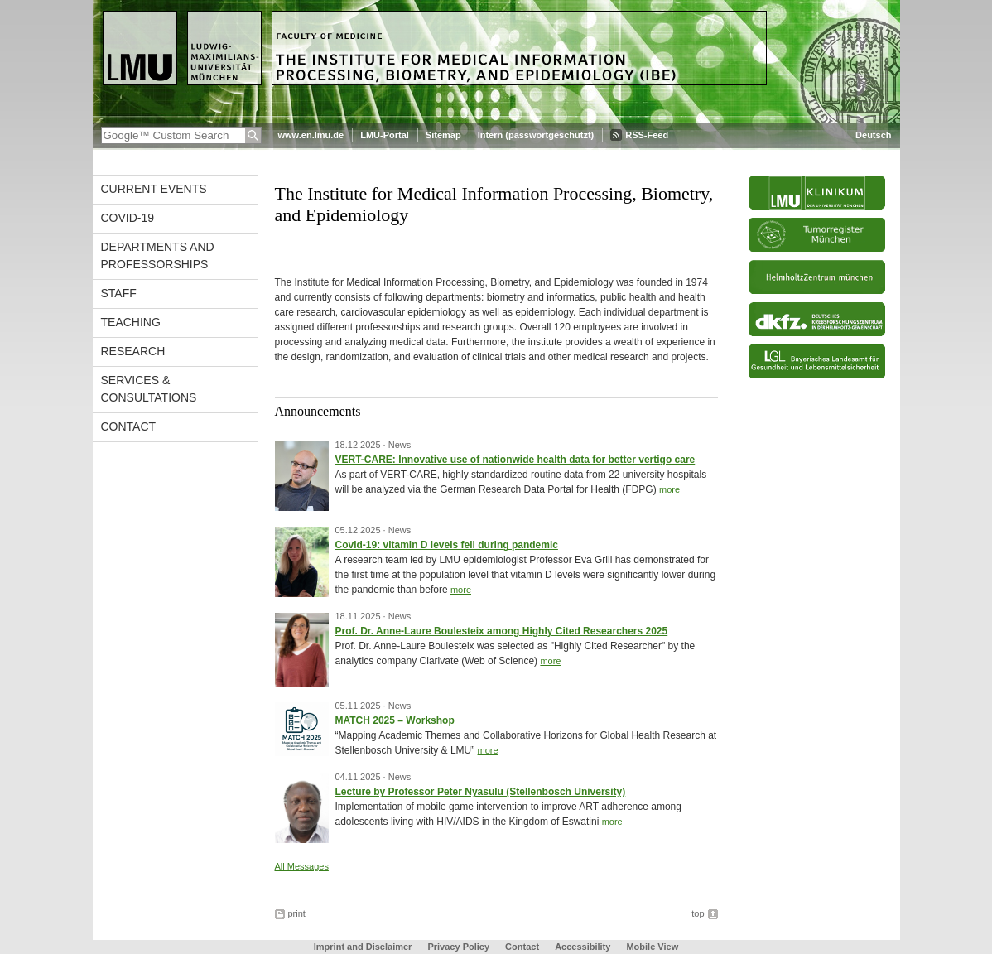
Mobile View (652, 947)
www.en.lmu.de (311, 135)
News (400, 445)
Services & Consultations (149, 388)
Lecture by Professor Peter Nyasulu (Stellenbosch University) (480, 791)
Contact (129, 426)
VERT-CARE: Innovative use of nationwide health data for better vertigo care (515, 459)
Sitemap (443, 135)
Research (133, 351)
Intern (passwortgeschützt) (536, 135)
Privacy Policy (458, 947)
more (669, 489)
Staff (119, 293)
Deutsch (873, 135)
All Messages (302, 866)
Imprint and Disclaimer (363, 947)
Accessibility (584, 947)
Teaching (131, 322)
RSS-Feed (646, 135)
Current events (154, 188)
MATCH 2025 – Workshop (395, 720)
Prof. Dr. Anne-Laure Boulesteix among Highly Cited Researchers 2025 (501, 631)
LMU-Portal (384, 135)
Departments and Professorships (157, 255)
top (697, 913)
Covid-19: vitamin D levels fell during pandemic (446, 545)
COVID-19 (128, 217)
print (297, 913)
